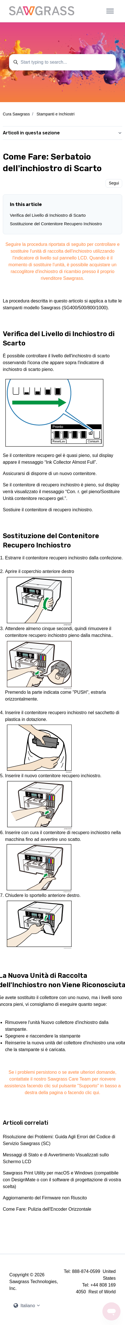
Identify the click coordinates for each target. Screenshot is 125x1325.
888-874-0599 (86, 1271)
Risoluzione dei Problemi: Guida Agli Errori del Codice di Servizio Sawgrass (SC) (59, 1140)
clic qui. (92, 1092)
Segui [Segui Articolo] (114, 183)
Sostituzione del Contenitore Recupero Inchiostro (56, 223)
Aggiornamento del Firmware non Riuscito (45, 1197)
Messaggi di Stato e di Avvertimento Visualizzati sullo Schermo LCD (56, 1158)
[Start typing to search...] (62, 62)
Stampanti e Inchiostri (55, 114)
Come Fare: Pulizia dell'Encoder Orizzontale (47, 1209)
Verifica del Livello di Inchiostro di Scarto (47, 215)
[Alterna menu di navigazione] (110, 11)
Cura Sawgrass (16, 114)
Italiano (27, 1305)
